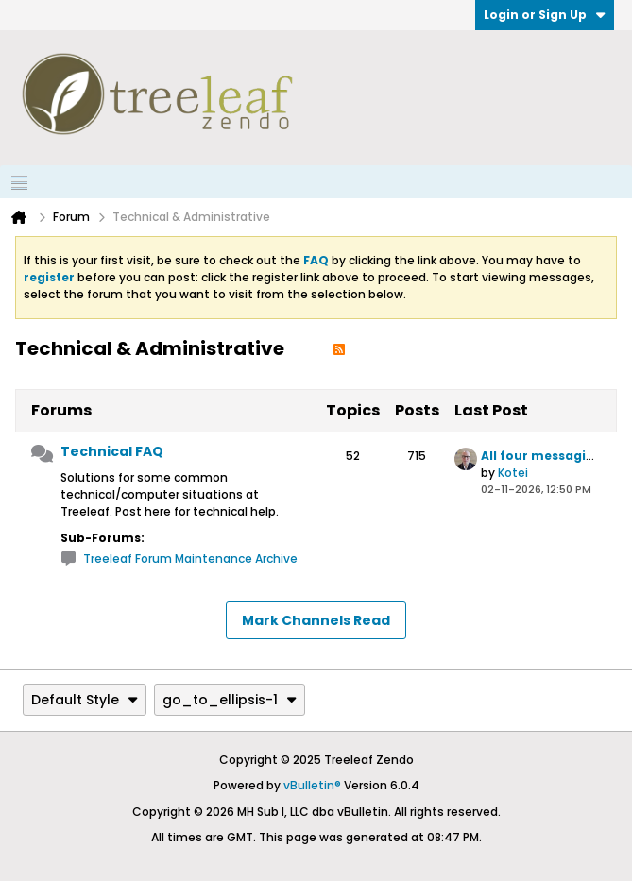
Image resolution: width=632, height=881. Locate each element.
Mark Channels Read (316, 620)
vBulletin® (312, 785)
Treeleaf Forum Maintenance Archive (190, 559)
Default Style (84, 699)
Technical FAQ (111, 451)
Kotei (513, 473)
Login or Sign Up (545, 15)
